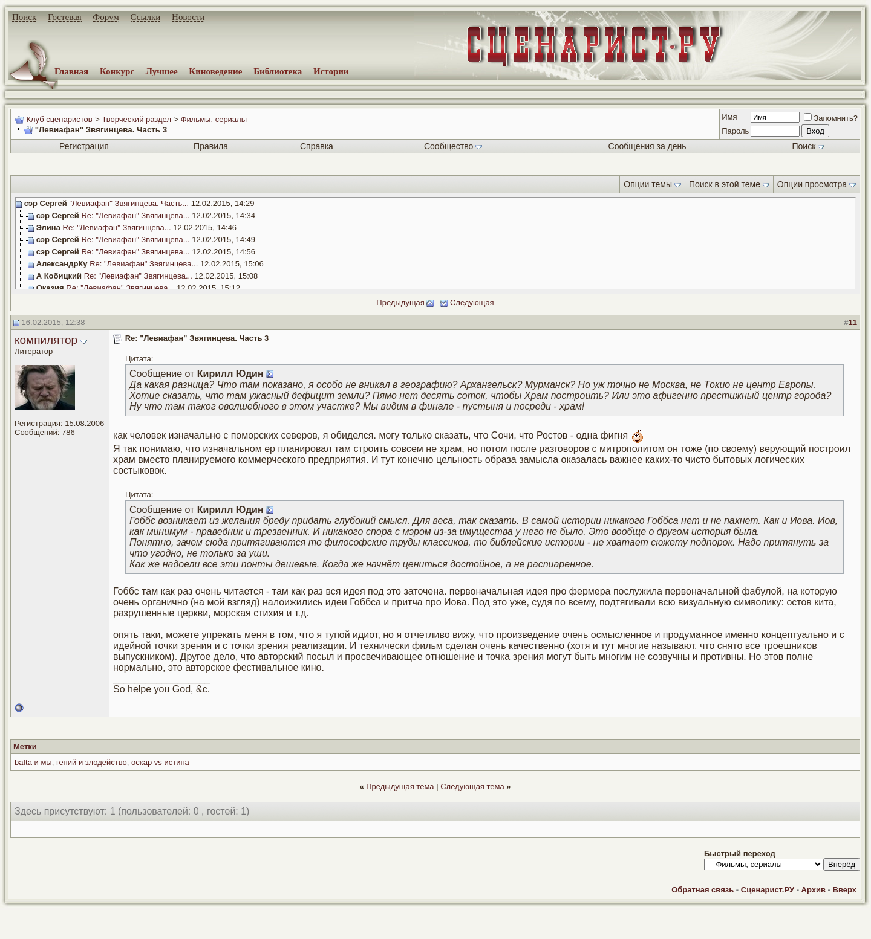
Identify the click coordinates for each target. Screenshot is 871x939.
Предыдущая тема (400, 786)
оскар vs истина (160, 762)
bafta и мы (33, 762)
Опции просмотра (812, 184)
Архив (813, 889)
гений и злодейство (91, 762)
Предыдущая (400, 302)
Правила (211, 146)
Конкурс (117, 71)
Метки (25, 746)
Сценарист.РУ (767, 889)
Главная (71, 71)
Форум (106, 17)
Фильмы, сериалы (214, 119)
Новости (188, 17)
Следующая (472, 302)
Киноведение (215, 71)
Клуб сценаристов (59, 119)
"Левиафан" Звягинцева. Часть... (129, 203)
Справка (316, 146)
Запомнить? (831, 118)
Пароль (735, 130)
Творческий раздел (136, 119)
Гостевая (65, 17)
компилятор (46, 340)
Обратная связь (702, 889)
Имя (729, 116)
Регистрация (84, 146)
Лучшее (162, 71)
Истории (331, 71)
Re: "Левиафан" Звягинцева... (135, 215)
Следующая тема (472, 786)
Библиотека (277, 71)
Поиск (24, 17)
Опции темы (648, 184)
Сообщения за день (647, 146)
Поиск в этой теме (724, 184)
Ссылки (146, 17)
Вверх (844, 889)
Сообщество (453, 146)
